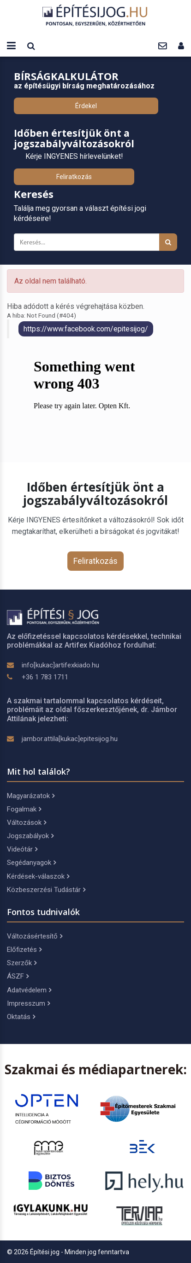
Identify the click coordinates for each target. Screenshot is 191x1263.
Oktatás (21, 1017)
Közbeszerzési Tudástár (46, 890)
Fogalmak (24, 809)
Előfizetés (24, 949)
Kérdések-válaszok (38, 876)
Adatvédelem (29, 990)
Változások (26, 822)
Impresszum (28, 1003)
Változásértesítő (34, 936)
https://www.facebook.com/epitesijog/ (86, 328)
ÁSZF (18, 976)
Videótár (22, 849)
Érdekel (86, 106)
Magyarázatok (30, 796)
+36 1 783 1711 (45, 677)
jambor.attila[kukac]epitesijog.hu (70, 739)
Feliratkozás (74, 176)
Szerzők (21, 963)
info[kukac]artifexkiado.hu (60, 665)
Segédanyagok (31, 862)
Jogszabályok (30, 836)
